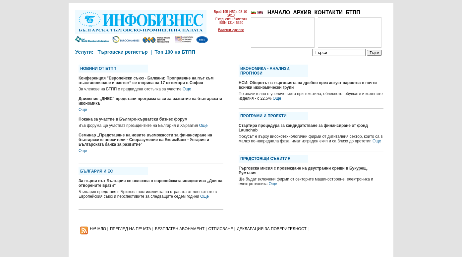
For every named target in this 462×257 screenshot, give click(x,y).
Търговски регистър (122, 52)
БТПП (353, 12)
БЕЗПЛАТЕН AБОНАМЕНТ (180, 229)
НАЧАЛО (278, 12)
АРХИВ (302, 12)
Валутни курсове (231, 30)
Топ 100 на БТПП (175, 52)
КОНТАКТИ (328, 12)
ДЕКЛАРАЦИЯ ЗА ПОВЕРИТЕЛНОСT (272, 229)
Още (187, 89)
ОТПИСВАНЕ (220, 229)
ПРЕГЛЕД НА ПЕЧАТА (130, 229)
